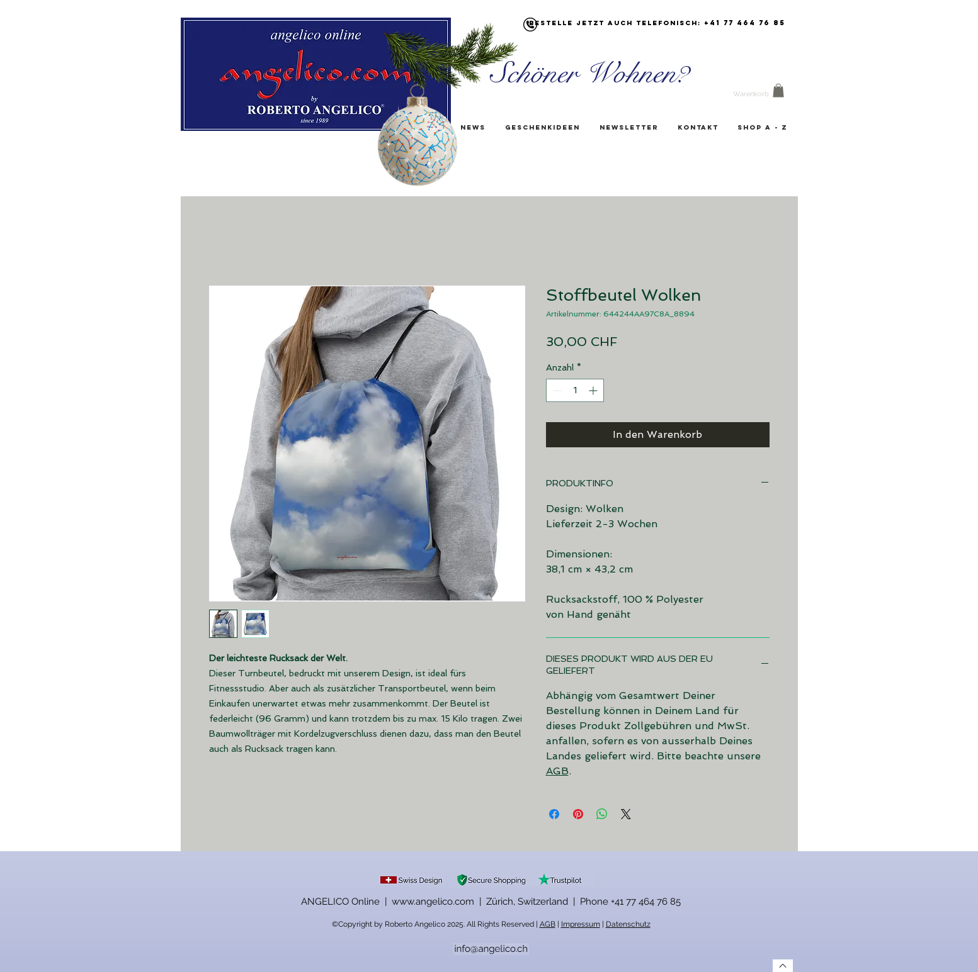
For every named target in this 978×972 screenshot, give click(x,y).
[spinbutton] (575, 390)
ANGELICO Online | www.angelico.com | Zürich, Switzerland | (440, 901)
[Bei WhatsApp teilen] (602, 814)
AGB (557, 771)
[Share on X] (626, 814)
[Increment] (594, 390)
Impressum (580, 924)
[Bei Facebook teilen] (554, 814)
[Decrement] (556, 390)
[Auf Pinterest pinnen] (578, 814)
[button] (778, 91)
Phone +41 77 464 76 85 (630, 901)
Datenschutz (628, 924)
